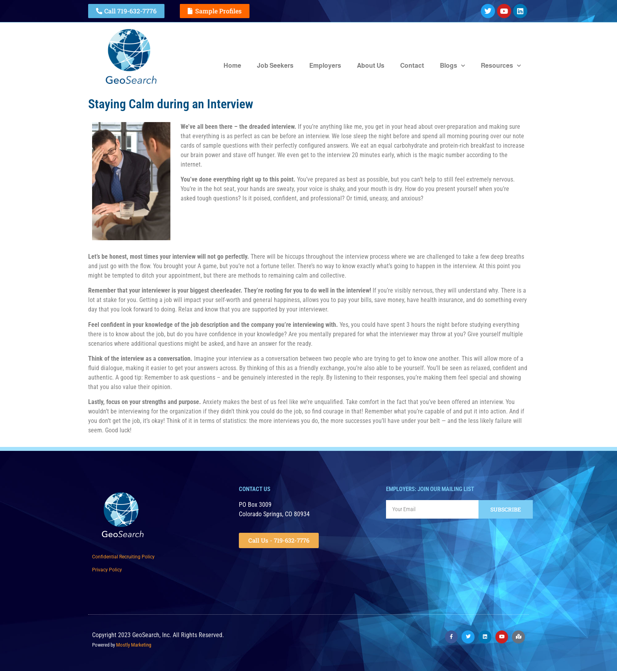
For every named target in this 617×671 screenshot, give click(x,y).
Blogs (452, 65)
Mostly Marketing (133, 645)
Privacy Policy (107, 570)
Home (232, 65)
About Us (370, 65)
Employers (325, 65)
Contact (412, 65)
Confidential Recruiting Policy (123, 557)
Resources (501, 65)
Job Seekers (275, 65)
